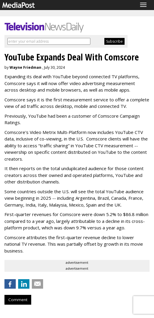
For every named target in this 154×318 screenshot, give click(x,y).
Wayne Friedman (25, 67)
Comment (17, 299)
